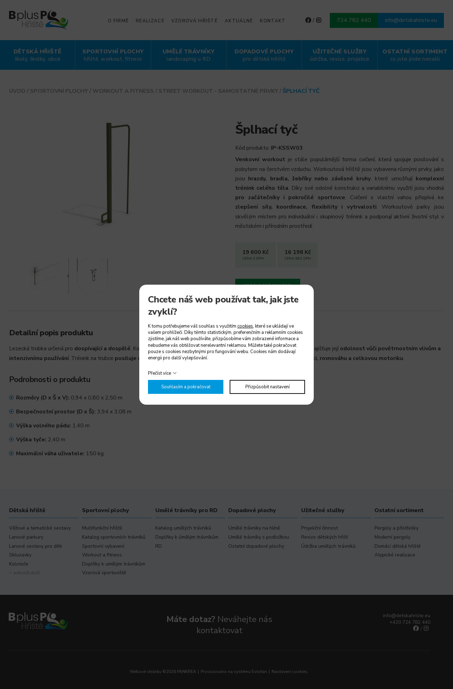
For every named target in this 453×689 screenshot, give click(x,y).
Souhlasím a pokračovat (185, 387)
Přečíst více (159, 373)
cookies (245, 326)
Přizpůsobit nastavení (267, 387)
